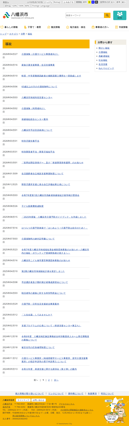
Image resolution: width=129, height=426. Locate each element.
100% (21, 5)
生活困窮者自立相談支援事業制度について (43, 173)
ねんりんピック (106, 68)
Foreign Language (41, 5)
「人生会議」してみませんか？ (37, 314)
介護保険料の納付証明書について (38, 238)
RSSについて (107, 393)
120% (14, 5)
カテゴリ (13, 33)
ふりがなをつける (35, 2)
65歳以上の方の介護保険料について (39, 86)
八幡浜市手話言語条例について (37, 130)
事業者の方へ (100, 27)
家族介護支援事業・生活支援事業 (38, 64)
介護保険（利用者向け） (34, 108)
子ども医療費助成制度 (33, 206)
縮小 (124, 2)
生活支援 (103, 64)
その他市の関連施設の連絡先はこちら (76, 410)
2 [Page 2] (49, 380)
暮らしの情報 (9, 27)
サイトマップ (23, 400)
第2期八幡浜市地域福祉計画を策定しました (43, 271)
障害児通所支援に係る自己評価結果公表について (46, 184)
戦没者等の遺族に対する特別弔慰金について (44, 293)
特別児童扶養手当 (30, 140)
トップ (3, 33)
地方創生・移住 (75, 27)
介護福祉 (103, 52)
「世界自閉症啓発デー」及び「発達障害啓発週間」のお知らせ (52, 162)
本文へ (6, 2)
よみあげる (68, 2)
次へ (56, 380)
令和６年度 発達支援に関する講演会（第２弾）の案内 (49, 369)
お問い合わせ (38, 400)
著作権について (76, 393)
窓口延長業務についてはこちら (26, 416)
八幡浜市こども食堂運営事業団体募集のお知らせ (46, 260)
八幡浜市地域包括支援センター (37, 97)
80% (27, 5)
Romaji (57, 2)
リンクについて (56, 393)
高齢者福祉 (104, 56)
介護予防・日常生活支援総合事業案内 (40, 303)
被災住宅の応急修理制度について (38, 347)
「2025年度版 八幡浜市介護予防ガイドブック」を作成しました (54, 216)
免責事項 (92, 393)
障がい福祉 (104, 48)
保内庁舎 (6, 407)
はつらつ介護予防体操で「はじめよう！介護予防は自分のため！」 (55, 227)
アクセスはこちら (67, 404)
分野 (23, 33)
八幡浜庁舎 (7, 404)
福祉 (30, 33)
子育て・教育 (32, 27)
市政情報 (121, 27)
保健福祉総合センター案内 (35, 119)
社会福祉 (103, 60)
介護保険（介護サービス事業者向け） (40, 54)
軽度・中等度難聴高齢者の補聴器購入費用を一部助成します (51, 75)
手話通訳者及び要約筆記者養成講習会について (45, 282)
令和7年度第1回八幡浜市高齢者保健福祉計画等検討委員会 (50, 195)
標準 (85, 2)
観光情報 (53, 27)
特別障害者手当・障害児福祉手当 (38, 151)
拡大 (113, 2)
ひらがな (48, 2)
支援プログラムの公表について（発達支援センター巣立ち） (51, 325)
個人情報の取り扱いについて (29, 393)
